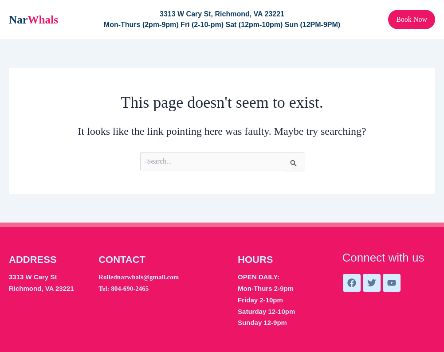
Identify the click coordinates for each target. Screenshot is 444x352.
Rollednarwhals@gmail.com (138, 277)
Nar (33, 19)
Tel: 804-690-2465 (123, 288)
